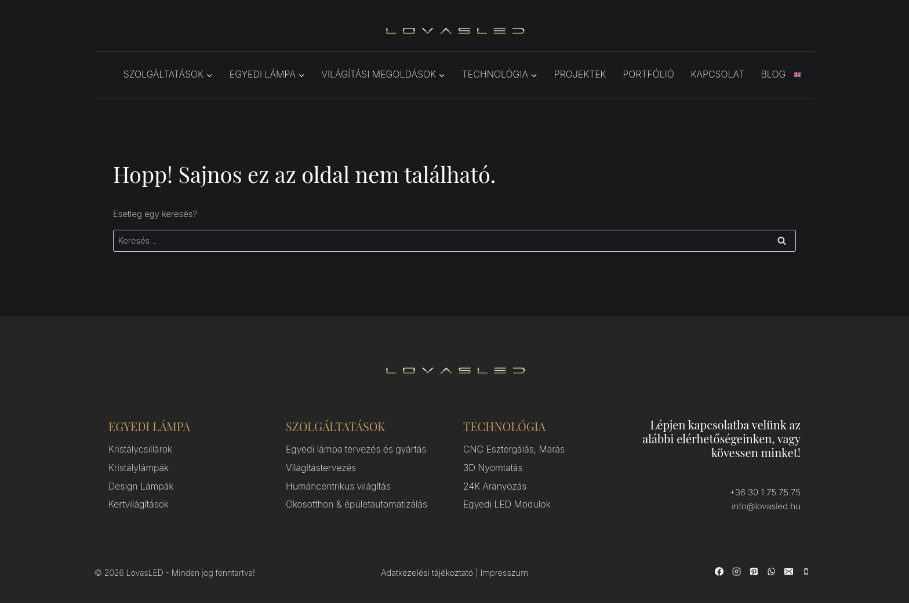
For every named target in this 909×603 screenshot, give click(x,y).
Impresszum (503, 573)
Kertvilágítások (137, 501)
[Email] (788, 571)
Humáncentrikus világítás (335, 484)
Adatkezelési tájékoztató (427, 573)
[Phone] (806, 571)
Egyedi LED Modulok (504, 501)
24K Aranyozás (493, 484)
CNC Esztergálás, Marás (511, 449)
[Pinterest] (753, 571)
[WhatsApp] (771, 571)
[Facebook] (719, 571)
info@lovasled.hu (766, 506)
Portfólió (648, 74)
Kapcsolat (717, 74)
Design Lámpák (139, 484)
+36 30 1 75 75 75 (765, 492)
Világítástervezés (319, 466)
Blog (773, 74)
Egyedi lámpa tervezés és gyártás (352, 449)
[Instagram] (736, 571)
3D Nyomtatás (491, 466)
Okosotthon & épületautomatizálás (353, 501)
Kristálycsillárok (138, 449)
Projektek (580, 74)
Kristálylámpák (137, 466)
